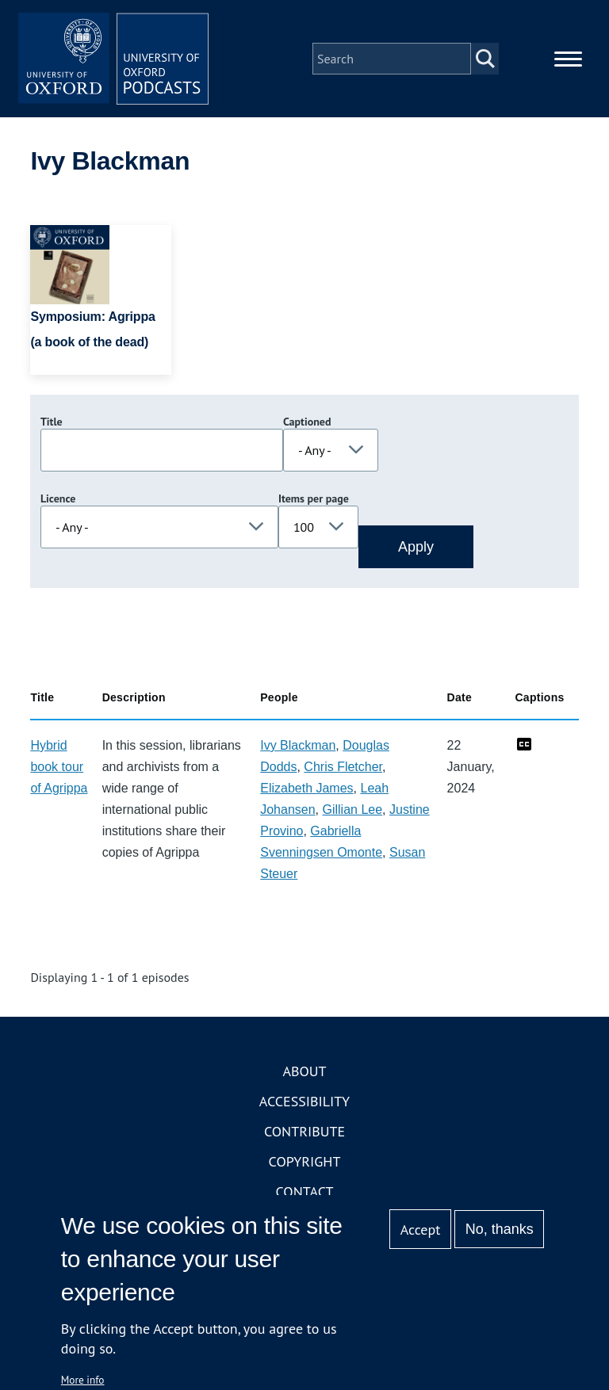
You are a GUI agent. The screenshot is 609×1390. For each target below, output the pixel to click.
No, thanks (499, 1229)
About (304, 1071)
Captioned (307, 421)
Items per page (313, 498)
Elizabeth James (306, 788)
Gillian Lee (352, 809)
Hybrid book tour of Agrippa (58, 767)
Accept (420, 1229)
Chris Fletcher (343, 766)
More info (83, 1380)
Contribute (304, 1131)
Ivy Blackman (297, 745)
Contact (305, 1191)
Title (51, 421)
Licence (57, 498)
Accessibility (304, 1101)
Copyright (305, 1161)
